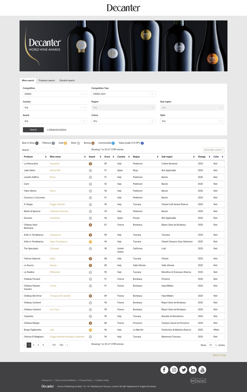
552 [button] (61, 345)
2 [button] (33, 345)
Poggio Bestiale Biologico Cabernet (67, 336)
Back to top (219, 355)
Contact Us (47, 380)
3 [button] (38, 345)
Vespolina (54, 163)
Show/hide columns (213, 150)
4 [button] (43, 345)
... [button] (48, 345)
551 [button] (54, 345)
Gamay (53, 265)
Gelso (52, 258)
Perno (53, 177)
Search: (39, 150)
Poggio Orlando (57, 204)
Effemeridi (55, 272)
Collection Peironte (59, 211)
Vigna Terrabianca (58, 241)
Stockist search (67, 80)
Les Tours (54, 309)
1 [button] (29, 345)
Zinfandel (54, 248)
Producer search (47, 80)
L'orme (53, 285)
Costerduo (55, 218)
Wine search (28, 80)
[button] (67, 345)
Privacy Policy (85, 380)
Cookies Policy (102, 380)
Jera (52, 330)
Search (33, 129)
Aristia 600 (55, 170)
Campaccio (55, 235)
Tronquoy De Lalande (60, 296)
